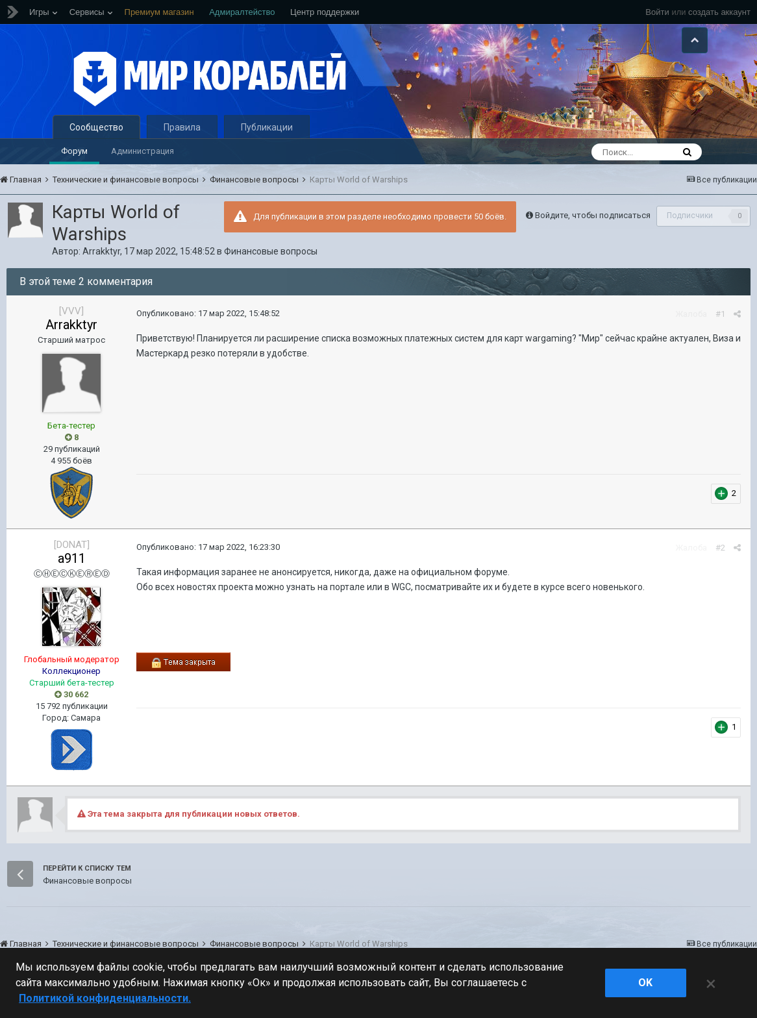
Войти (657, 12)
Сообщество (96, 127)
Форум (74, 151)
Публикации (267, 127)
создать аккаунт (719, 12)
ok (645, 982)
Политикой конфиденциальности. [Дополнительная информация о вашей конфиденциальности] (105, 998)
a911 (72, 558)
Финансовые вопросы (270, 251)
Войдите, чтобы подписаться (593, 215)
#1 (720, 314)
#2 (720, 547)
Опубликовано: (208, 313)
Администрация (142, 151)
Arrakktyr (101, 251)
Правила (182, 127)
